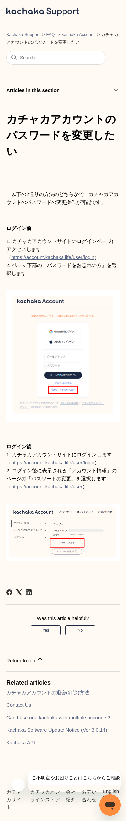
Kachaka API (20, 742)
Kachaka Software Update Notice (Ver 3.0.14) (56, 730)
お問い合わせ (89, 795)
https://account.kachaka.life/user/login (52, 257)
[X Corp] (19, 592)
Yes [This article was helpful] (46, 630)
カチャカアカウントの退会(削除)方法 (47, 692)
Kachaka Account (77, 34)
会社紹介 (71, 795)
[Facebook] (9, 592)
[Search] (56, 57)
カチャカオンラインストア (45, 795)
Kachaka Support (23, 34)
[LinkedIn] (29, 592)
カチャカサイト (13, 799)
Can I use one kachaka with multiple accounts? (58, 717)
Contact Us (18, 705)
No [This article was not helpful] (80, 630)
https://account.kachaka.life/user (46, 486)
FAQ (50, 34)
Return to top (24, 659)
